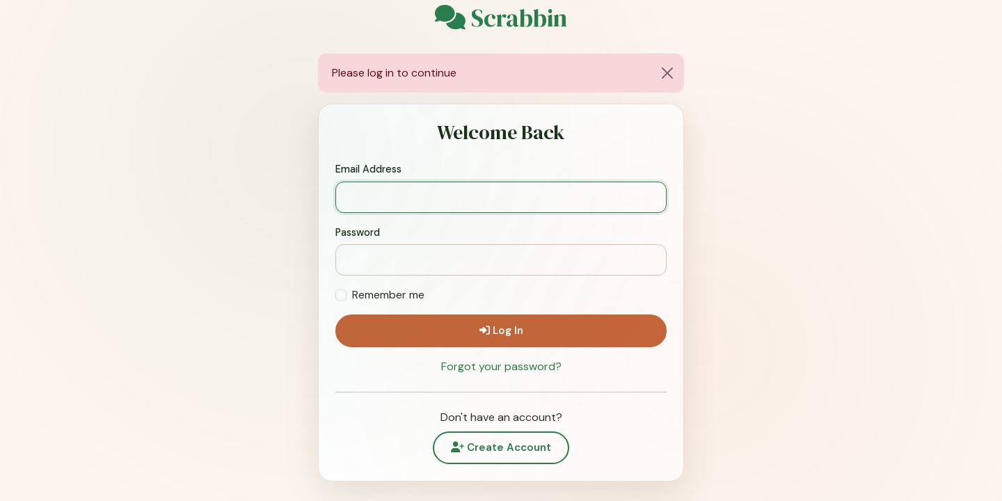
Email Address (368, 169)
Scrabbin (501, 18)
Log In (501, 330)
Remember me (388, 294)
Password (357, 232)
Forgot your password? (501, 366)
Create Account (501, 447)
